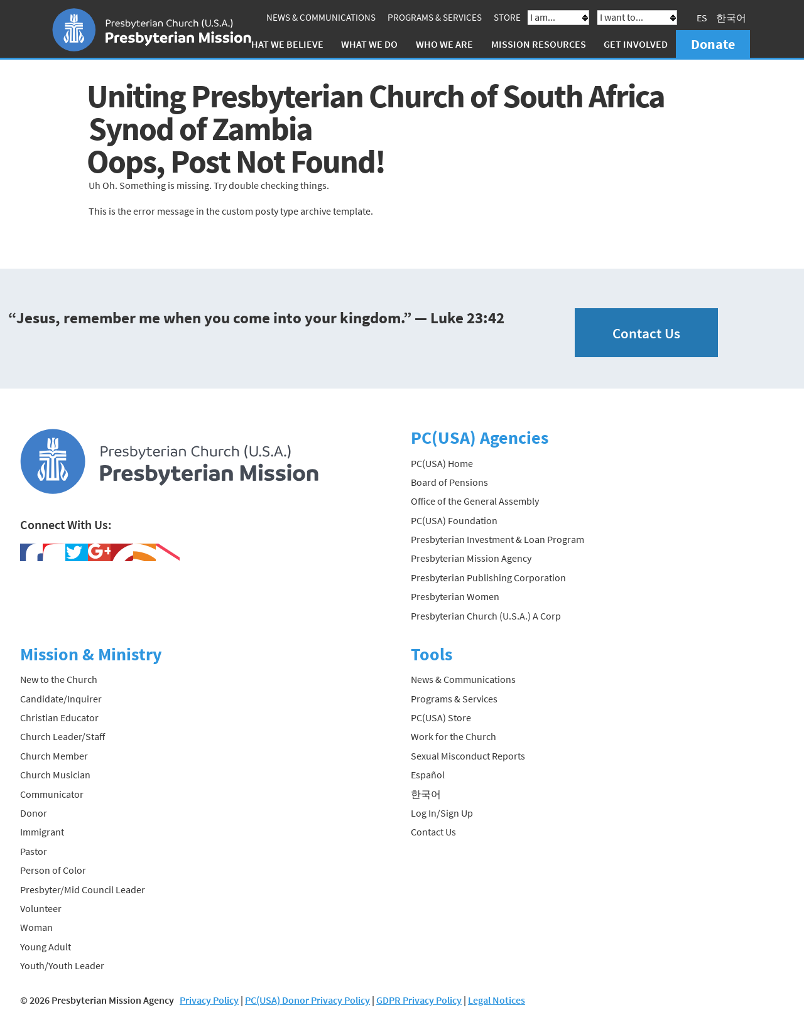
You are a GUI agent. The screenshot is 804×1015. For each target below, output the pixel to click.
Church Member (54, 755)
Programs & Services (435, 17)
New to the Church (58, 679)
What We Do (369, 44)
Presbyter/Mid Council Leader (82, 889)
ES (702, 17)
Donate (713, 44)
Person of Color (53, 870)
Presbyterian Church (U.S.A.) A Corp (486, 616)
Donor (33, 813)
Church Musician (55, 774)
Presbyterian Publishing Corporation (488, 577)
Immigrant (42, 831)
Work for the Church (453, 736)
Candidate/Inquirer (61, 698)
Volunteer (41, 908)
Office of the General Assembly (475, 501)
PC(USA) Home (442, 463)
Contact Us (646, 333)
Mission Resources (538, 44)
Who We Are (444, 44)
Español (428, 774)
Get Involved (636, 44)
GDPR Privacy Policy (419, 1000)
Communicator (52, 794)
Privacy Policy (209, 1000)
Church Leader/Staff (62, 736)
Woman (36, 927)
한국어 (731, 17)
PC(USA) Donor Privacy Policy (307, 1000)
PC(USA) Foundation (454, 520)
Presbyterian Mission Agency (471, 558)
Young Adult (45, 946)
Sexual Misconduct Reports (468, 755)
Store (507, 17)
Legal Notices (496, 1000)
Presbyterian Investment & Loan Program (497, 539)
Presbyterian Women (455, 596)
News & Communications (321, 17)
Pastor (33, 851)
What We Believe (283, 44)
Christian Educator (59, 717)
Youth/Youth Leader (62, 965)
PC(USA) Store (441, 717)
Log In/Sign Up (442, 813)
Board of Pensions (449, 482)
